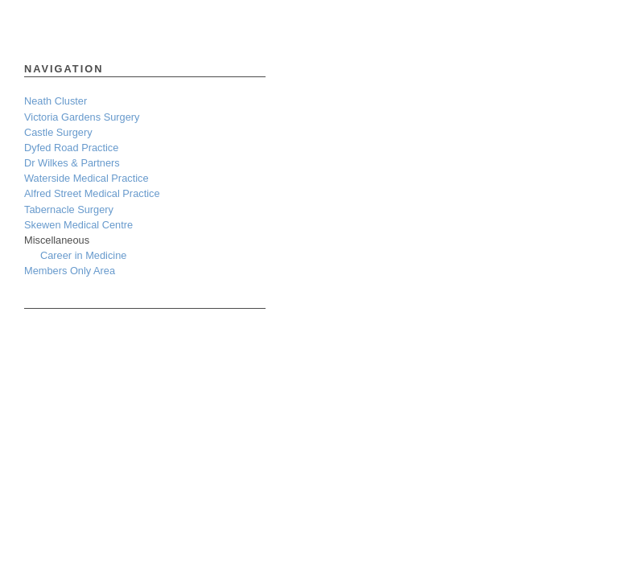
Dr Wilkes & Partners (72, 163)
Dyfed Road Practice (71, 148)
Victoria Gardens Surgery (81, 117)
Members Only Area (69, 271)
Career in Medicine (83, 255)
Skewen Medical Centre (78, 225)
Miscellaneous (56, 240)
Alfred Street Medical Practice (92, 193)
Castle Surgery (58, 132)
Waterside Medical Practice (86, 178)
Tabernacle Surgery (68, 209)
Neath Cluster (55, 101)
